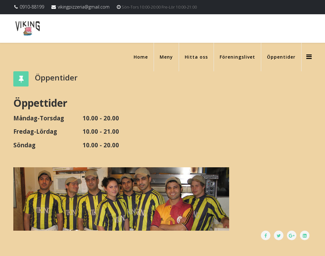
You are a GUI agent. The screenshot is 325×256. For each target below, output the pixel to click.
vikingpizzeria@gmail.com (83, 7)
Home (141, 57)
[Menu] (309, 56)
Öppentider (281, 57)
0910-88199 (32, 7)
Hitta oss (196, 57)
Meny (166, 57)
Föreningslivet (237, 57)
